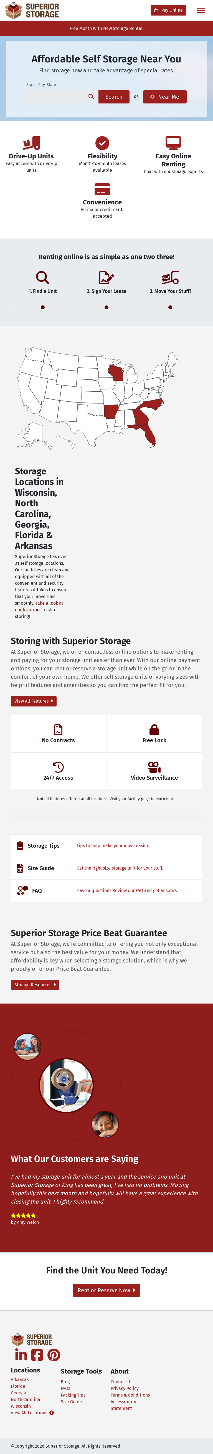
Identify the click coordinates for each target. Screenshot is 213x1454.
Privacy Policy (125, 1388)
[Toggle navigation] (201, 10)
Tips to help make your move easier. (113, 845)
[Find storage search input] (55, 96)
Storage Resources (35, 984)
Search (114, 96)
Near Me (164, 96)
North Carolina (25, 1399)
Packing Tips (73, 1395)
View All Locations (31, 1412)
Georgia (18, 1392)
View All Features (33, 701)
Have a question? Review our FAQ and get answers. (127, 890)
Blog (65, 1381)
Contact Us (121, 1381)
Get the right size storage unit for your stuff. (120, 868)
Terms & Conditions (130, 1395)
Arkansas (20, 1379)
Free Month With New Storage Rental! (107, 28)
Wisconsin (21, 1406)
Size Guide (71, 1401)
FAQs (65, 1388)
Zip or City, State (41, 84)
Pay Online (168, 10)
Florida (18, 1386)
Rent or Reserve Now (106, 1290)
